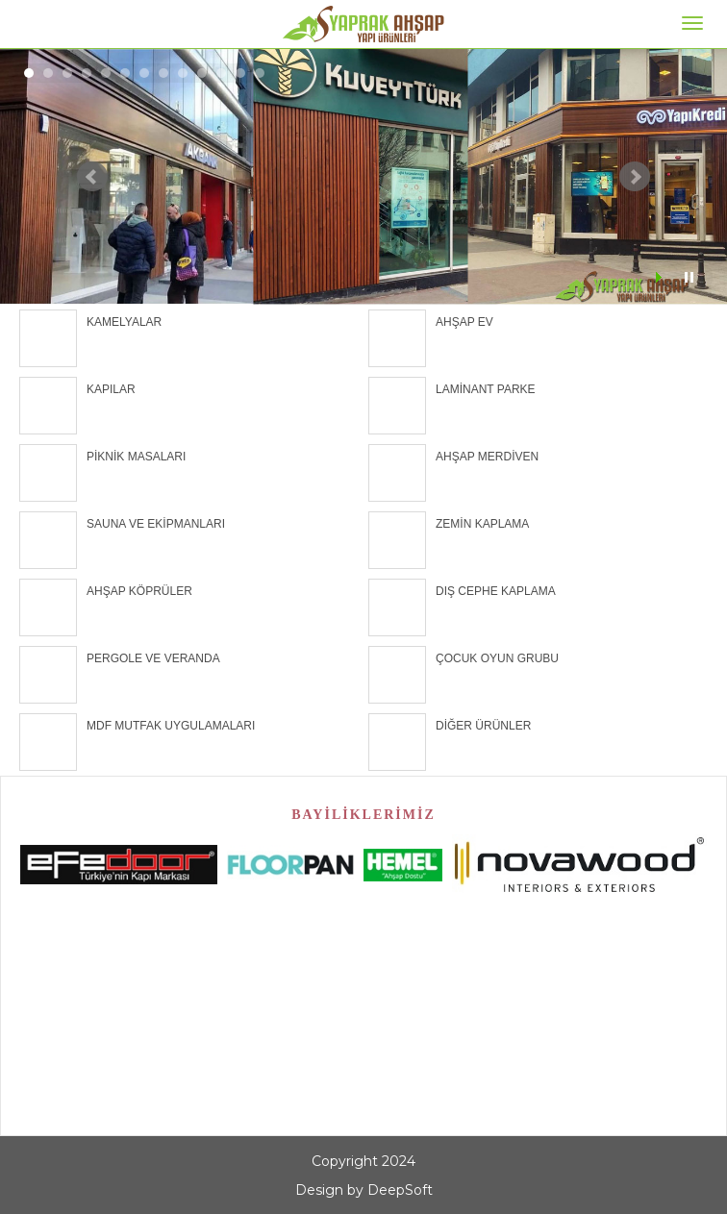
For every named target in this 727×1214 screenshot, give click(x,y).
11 (221, 73)
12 (240, 73)
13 (259, 73)
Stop (689, 277)
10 (202, 73)
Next (634, 176)
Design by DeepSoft (364, 1190)
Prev (92, 176)
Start (660, 277)
